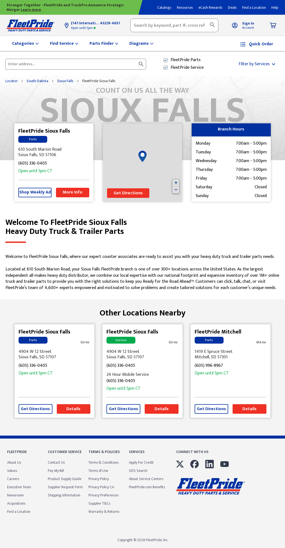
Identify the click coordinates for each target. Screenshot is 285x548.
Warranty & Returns (103, 511)
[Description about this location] (142, 272)
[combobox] (174, 25)
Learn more (31, 10)
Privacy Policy (98, 479)
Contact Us (56, 462)
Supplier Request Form (65, 487)
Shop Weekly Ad (35, 192)
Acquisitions (16, 503)
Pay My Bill (56, 470)
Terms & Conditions (103, 462)
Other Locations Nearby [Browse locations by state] (143, 311)
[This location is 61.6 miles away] (261, 342)
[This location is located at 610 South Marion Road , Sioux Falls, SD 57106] (53, 152)
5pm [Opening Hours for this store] (83, 28)
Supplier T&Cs (99, 503)
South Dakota (37, 81)
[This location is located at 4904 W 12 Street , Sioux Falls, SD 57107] (54, 354)
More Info (72, 192)
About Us (14, 462)
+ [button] (175, 183)
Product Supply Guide (64, 479)
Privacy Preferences (103, 495)
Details (73, 409)
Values (12, 470)
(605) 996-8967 (209, 366)
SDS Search (138, 470)
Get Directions (128, 193)
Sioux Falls (65, 81)
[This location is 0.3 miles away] (85, 342)
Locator (11, 81)
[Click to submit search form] (141, 64)
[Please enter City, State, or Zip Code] (72, 64)
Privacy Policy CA (101, 487)
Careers (13, 479)
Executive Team (19, 487)
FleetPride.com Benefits (147, 487)
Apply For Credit (141, 462)
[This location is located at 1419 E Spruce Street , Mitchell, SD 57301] (230, 354)
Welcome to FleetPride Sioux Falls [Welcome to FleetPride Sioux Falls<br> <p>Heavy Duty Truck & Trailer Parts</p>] (142, 227)
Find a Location (18, 511)
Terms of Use (98, 470)
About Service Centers (146, 479)
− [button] (175, 190)
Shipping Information (64, 495)
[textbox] (174, 25)
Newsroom (15, 495)
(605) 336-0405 (32, 163)
